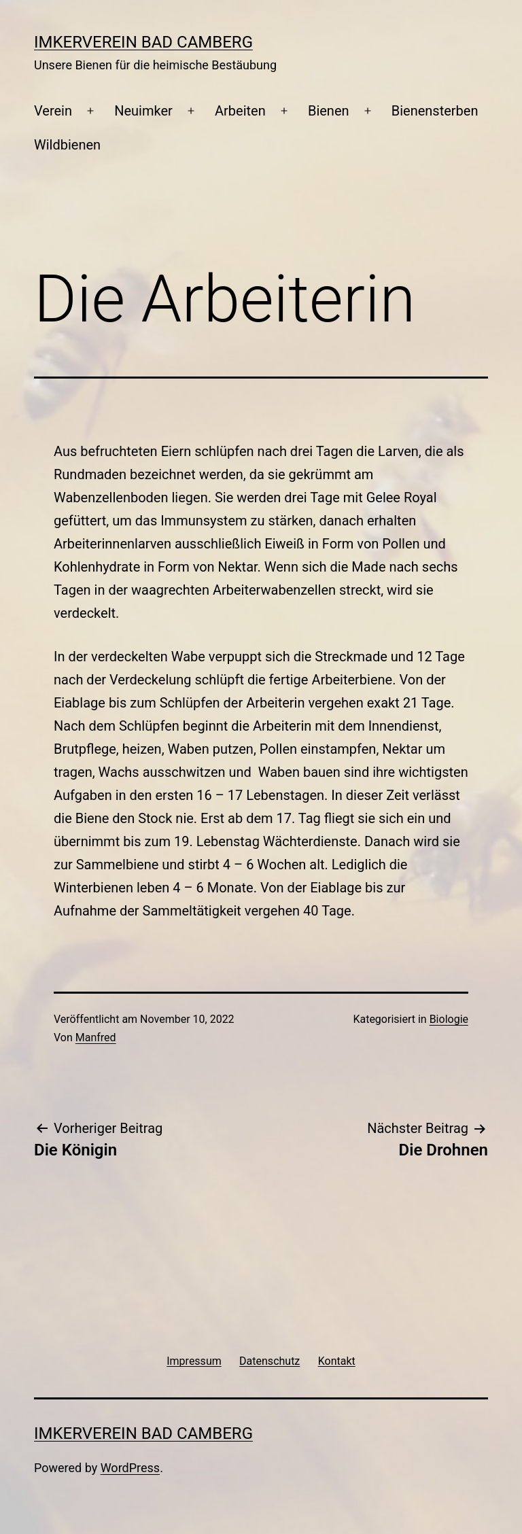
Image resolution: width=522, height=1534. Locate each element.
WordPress (130, 1468)
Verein (53, 111)
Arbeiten (240, 111)
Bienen (328, 111)
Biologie (449, 1019)
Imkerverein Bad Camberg (143, 42)
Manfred (95, 1037)
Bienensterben (435, 111)
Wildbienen (67, 145)
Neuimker (143, 111)
